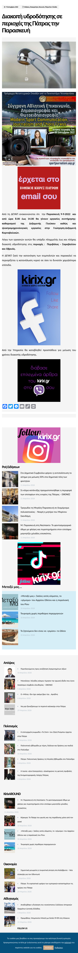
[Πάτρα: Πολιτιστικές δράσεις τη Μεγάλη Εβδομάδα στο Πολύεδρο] (9, 763)
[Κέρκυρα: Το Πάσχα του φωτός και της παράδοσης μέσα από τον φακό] (9, 821)
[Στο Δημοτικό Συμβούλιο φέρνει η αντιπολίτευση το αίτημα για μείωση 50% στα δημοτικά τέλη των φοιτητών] (10, 480)
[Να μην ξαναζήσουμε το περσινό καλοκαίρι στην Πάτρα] (9, 710)
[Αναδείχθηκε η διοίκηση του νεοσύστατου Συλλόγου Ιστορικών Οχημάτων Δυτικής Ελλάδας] (9, 909)
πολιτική (67, 942)
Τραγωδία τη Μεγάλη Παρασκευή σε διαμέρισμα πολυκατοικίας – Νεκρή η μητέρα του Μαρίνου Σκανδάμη (45, 511)
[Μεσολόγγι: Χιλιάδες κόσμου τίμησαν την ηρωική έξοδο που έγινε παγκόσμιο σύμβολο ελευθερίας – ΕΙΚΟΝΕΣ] (9, 685)
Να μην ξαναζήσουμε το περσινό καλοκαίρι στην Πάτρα (43, 706)
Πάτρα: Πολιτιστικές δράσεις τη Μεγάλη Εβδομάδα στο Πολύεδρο (47, 759)
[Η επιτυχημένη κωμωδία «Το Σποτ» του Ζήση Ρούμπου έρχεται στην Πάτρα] (9, 736)
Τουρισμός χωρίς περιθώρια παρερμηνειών (42, 613)
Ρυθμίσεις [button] (59, 947)
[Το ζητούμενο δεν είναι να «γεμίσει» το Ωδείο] (10, 638)
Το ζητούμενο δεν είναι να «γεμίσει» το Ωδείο (43, 630)
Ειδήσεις (26, 7)
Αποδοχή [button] (48, 948)
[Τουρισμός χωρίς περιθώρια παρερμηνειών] (10, 620)
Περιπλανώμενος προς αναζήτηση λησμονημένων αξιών (43, 669)
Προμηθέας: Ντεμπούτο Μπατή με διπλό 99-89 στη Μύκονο (45, 918)
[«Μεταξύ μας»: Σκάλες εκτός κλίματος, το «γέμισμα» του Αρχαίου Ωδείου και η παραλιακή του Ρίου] (10, 603)
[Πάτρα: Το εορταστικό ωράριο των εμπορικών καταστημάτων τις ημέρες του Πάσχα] (9, 888)
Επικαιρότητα (34, 7)
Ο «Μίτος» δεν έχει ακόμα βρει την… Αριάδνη (39, 694)
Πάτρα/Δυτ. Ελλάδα (51, 7)
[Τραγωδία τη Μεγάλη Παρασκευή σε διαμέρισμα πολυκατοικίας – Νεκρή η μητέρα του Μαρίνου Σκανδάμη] (10, 514)
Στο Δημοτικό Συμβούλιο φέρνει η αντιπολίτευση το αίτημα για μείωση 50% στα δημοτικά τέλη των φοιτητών (46, 477)
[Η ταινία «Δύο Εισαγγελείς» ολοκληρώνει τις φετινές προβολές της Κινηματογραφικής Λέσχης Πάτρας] (9, 775)
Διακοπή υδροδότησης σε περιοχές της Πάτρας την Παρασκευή (32, 23)
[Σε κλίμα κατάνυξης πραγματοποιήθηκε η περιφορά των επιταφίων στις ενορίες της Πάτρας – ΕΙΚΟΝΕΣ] (10, 497)
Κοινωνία (41, 7)
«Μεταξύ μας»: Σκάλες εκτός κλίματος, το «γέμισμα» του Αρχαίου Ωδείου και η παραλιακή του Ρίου (45, 600)
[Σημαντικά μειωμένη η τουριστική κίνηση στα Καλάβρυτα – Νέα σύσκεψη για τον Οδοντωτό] (9, 874)
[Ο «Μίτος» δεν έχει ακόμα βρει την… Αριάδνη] (9, 698)
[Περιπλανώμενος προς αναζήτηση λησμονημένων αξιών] (9, 673)
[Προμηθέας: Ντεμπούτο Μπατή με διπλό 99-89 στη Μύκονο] (9, 922)
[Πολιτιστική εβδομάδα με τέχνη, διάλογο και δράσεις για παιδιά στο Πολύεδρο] (9, 750)
